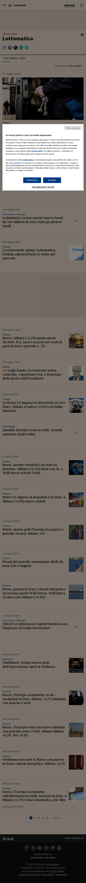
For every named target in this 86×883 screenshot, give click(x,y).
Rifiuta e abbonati (73, 128)
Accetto (52, 180)
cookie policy (37, 151)
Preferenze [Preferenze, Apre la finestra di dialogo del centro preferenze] (32, 180)
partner (17, 163)
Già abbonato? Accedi (43, 187)
